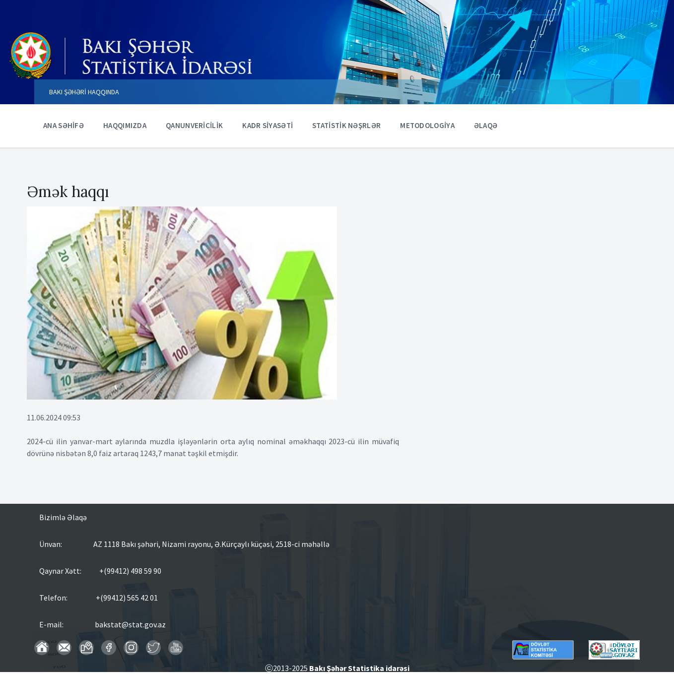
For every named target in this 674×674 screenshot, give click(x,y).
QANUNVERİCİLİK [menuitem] (194, 125)
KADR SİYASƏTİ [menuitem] (267, 125)
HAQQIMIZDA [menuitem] (124, 125)
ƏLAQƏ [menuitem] (486, 125)
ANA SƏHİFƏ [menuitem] (63, 125)
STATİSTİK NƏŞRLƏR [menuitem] (346, 125)
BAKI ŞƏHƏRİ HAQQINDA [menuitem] (84, 91)
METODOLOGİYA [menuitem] (427, 125)
